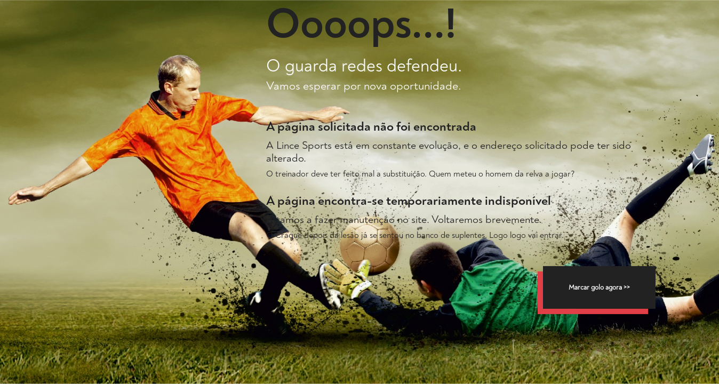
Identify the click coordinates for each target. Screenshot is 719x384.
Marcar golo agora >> (599, 287)
